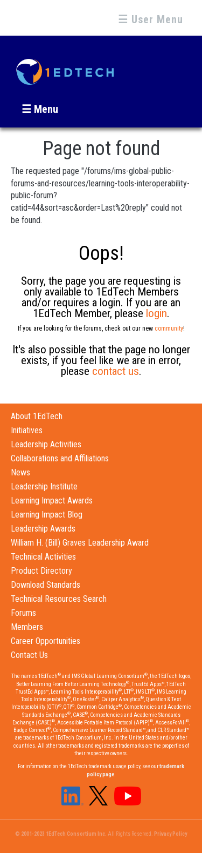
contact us (115, 371)
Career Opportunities (45, 641)
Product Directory (41, 571)
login (156, 313)
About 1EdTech (36, 416)
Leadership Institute (44, 486)
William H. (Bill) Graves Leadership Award (80, 543)
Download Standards (45, 585)
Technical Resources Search (59, 599)
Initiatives (27, 430)
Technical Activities (43, 557)
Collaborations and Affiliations (60, 458)
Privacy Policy (170, 834)
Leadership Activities (46, 444)
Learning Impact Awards (52, 500)
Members (27, 627)
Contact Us (29, 655)
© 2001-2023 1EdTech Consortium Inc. (61, 834)
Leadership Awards (43, 528)
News (20, 472)
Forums (23, 613)
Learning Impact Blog (46, 514)
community (169, 328)
